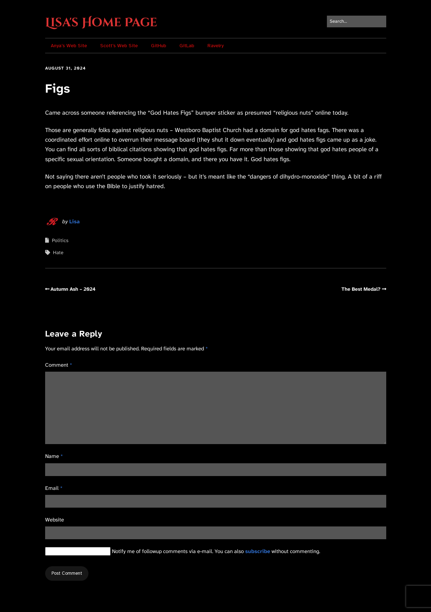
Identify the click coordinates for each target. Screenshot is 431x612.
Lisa (74, 221)
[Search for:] (356, 21)
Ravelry (215, 46)
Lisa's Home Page (101, 23)
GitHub (158, 46)
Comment (58, 364)
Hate (58, 252)
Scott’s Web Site (119, 46)
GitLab (186, 46)
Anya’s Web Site (69, 46)
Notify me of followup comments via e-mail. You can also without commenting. (182, 551)
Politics (60, 240)
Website (54, 519)
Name (54, 456)
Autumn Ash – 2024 (73, 289)
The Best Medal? (361, 289)
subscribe (257, 551)
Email (54, 488)
